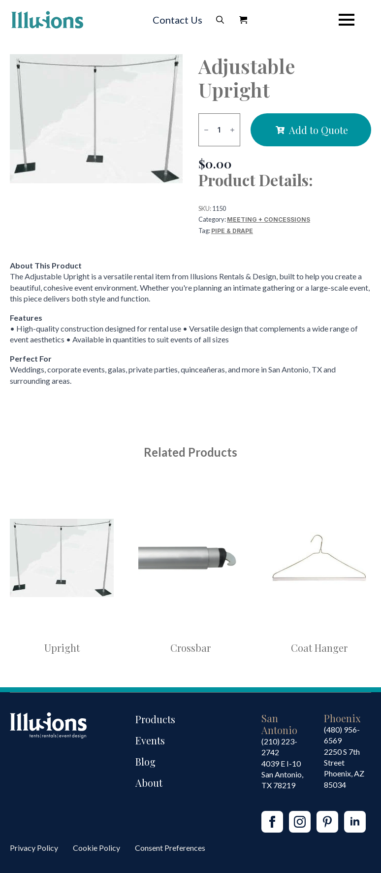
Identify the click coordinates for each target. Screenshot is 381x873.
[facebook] (272, 822)
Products (155, 719)
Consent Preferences (170, 847)
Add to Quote (318, 129)
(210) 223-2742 (279, 747)
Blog (145, 761)
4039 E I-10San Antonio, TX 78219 (282, 774)
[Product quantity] (219, 129)
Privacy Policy (34, 847)
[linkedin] (355, 822)
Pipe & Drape (232, 231)
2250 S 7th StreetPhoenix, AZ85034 (344, 768)
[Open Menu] (346, 20)
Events (150, 740)
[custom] (327, 822)
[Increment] (232, 130)
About (148, 782)
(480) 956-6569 (342, 735)
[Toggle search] (220, 20)
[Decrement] (206, 130)
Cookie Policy (96, 847)
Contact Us (177, 20)
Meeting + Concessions (268, 219)
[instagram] (300, 822)
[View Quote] (243, 19)
